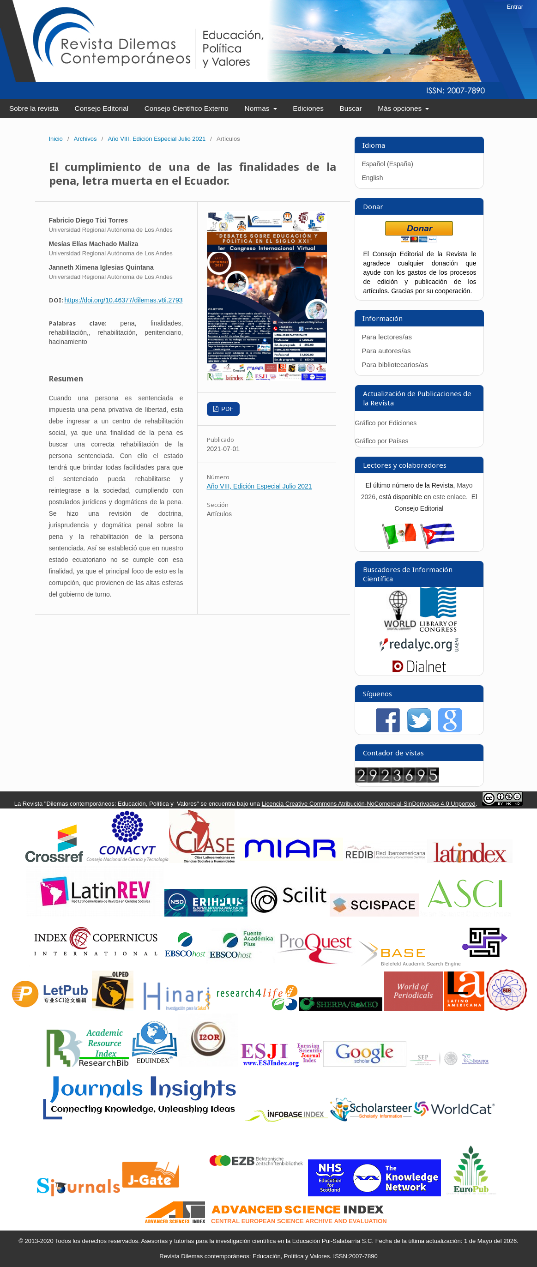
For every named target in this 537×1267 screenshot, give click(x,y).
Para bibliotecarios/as (395, 364)
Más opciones (400, 108)
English (372, 177)
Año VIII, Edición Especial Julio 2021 (156, 138)
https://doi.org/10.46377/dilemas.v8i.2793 (124, 300)
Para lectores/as (387, 337)
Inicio (56, 138)
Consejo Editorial (101, 108)
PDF (227, 408)
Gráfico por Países (382, 441)
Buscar (351, 108)
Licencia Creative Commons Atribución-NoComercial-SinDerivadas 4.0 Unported (369, 803)
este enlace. (451, 497)
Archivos (85, 138)
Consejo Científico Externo (187, 108)
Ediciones (308, 108)
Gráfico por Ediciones (386, 423)
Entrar (515, 6)
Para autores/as (386, 351)
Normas (258, 108)
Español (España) (387, 164)
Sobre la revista (34, 108)
